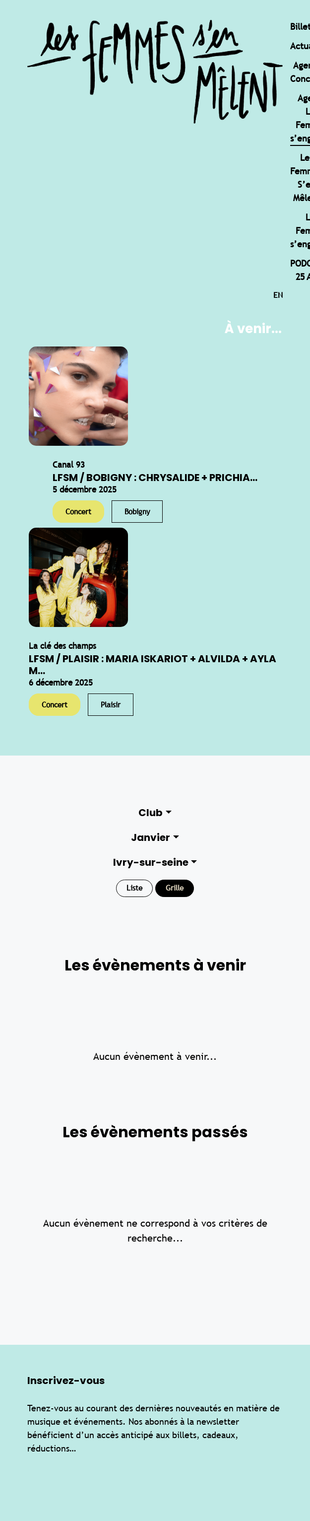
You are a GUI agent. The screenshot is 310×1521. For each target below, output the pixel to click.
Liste (134, 888)
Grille (175, 888)
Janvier (150, 837)
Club (150, 813)
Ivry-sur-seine (150, 862)
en (278, 295)
